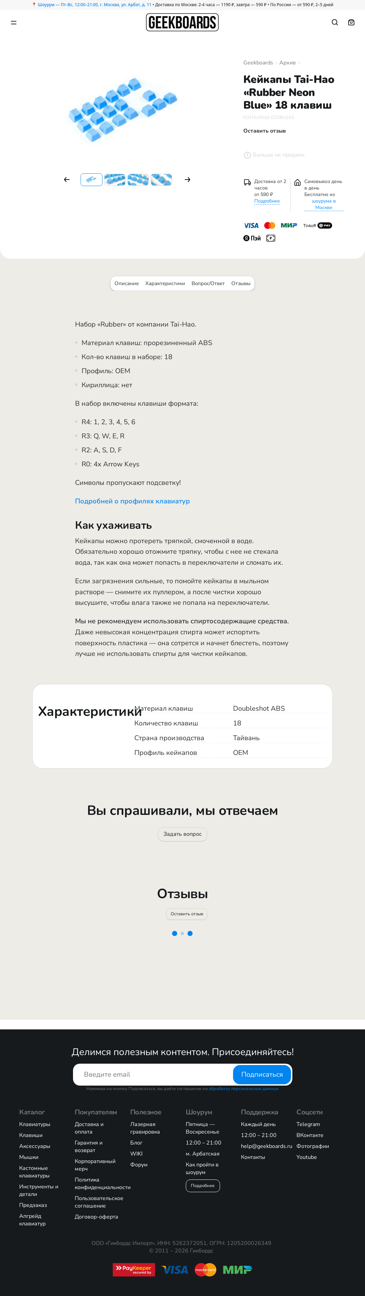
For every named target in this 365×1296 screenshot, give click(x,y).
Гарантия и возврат (88, 1146)
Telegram (308, 1124)
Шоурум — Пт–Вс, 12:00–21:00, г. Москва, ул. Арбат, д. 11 (94, 5)
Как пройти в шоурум (202, 1168)
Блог (136, 1143)
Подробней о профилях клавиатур (132, 501)
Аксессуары (34, 1146)
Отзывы (241, 283)
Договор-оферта (96, 1217)
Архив (287, 62)
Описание (126, 283)
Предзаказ (33, 1205)
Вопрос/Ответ (208, 283)
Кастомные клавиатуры (34, 1171)
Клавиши (30, 1135)
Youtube (306, 1157)
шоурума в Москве (324, 204)
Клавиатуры (34, 1124)
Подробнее (267, 201)
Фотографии (312, 1146)
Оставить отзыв (187, 921)
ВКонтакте (310, 1135)
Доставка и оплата (89, 1128)
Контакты (253, 1157)
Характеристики (165, 283)
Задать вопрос (182, 836)
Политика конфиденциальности (103, 1183)
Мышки (28, 1157)
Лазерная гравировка (145, 1128)
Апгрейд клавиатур (32, 1219)
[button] (67, 179)
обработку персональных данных (244, 1089)
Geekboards (258, 62)
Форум (139, 1165)
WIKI (136, 1154)
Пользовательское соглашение (99, 1202)
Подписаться (262, 1074)
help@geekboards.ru (266, 1146)
